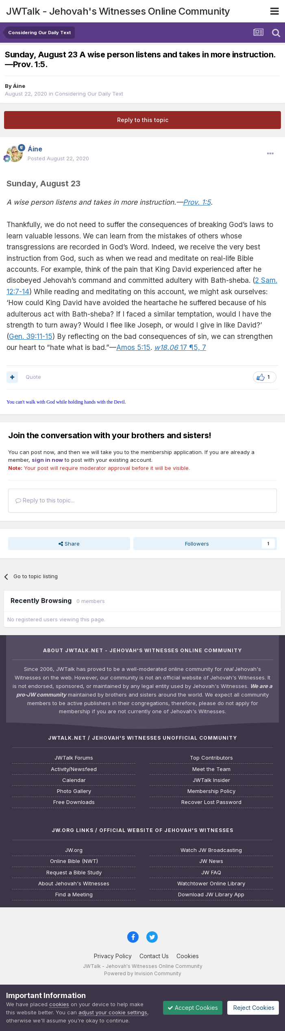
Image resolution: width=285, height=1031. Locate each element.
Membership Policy (211, 791)
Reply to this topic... (44, 500)
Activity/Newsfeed (74, 769)
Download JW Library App (211, 894)
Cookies (187, 955)
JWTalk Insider (211, 780)
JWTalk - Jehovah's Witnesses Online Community (118, 11)
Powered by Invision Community (142, 973)
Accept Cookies (193, 1007)
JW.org (74, 850)
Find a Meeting (74, 894)
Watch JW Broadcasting (211, 850)
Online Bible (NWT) (74, 861)
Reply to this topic (142, 119)
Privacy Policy (113, 955)
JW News (211, 861)
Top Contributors (211, 758)
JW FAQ (211, 872)
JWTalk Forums (73, 758)
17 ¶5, (177, 347)
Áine (19, 86)
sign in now (47, 460)
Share (69, 543)
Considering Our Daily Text (89, 93)
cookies (59, 1004)
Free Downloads (74, 802)
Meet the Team (211, 769)
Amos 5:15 (133, 347)
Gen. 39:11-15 (30, 336)
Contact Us (154, 955)
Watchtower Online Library (211, 883)
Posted (58, 158)
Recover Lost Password (211, 802)
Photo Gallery (74, 791)
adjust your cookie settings (112, 1012)
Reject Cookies (253, 1007)
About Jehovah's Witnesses (73, 883)
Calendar (74, 780)
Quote (33, 377)
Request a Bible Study (74, 872)
